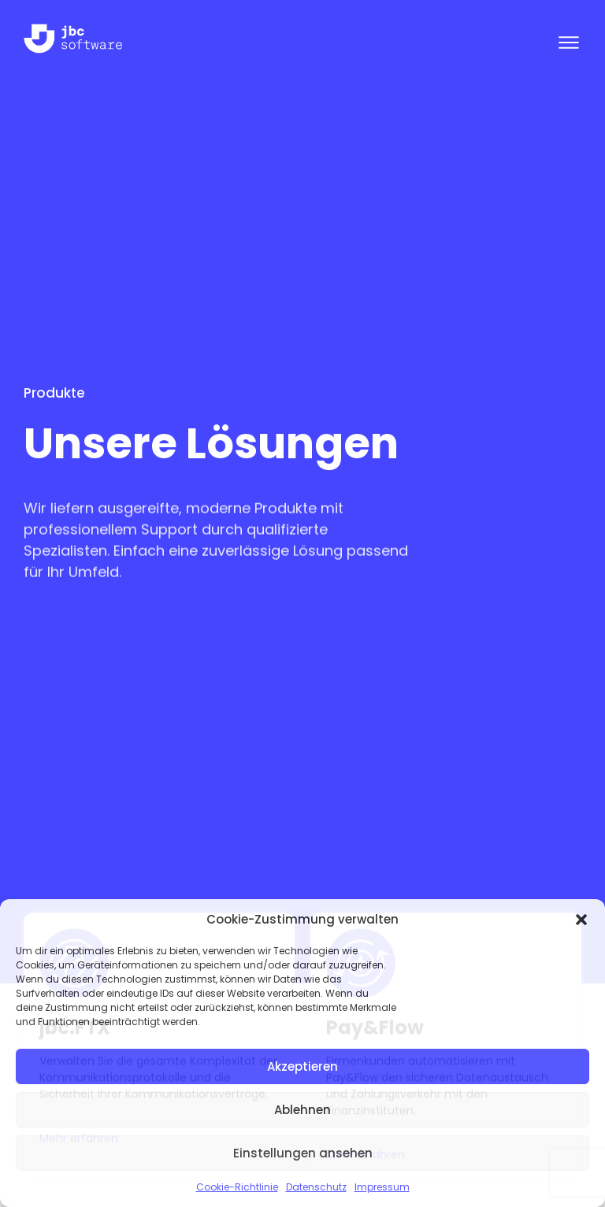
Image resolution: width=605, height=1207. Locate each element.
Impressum (382, 1187)
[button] (581, 919)
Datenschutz (316, 1187)
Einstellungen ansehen (303, 1153)
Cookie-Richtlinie (237, 1187)
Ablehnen (302, 1109)
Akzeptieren (302, 1066)
